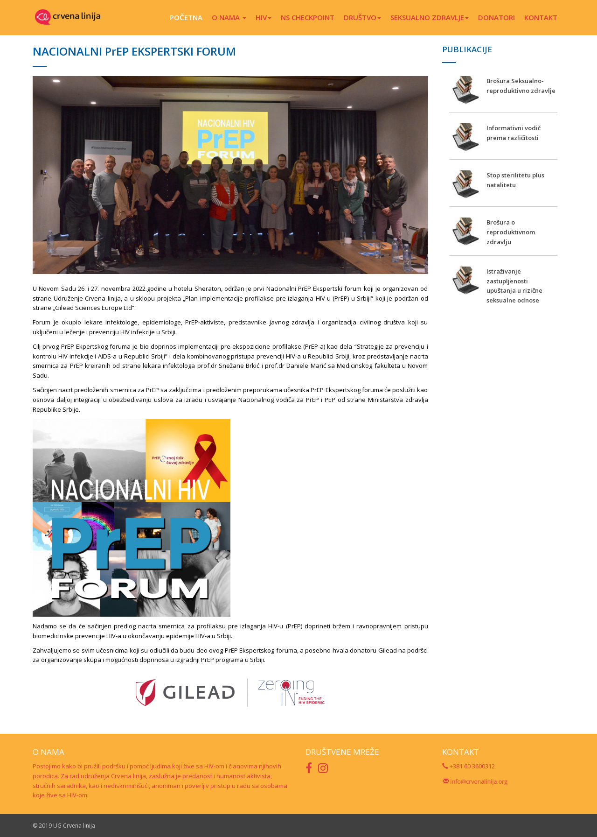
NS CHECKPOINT (307, 17)
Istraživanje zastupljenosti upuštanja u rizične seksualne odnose (514, 285)
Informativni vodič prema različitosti (513, 133)
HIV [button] (263, 17)
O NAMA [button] (229, 17)
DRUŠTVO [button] (362, 17)
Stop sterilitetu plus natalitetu (515, 180)
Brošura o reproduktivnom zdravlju (510, 232)
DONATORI (496, 17)
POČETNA (186, 17)
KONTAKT (540, 17)
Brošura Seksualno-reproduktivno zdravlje (520, 86)
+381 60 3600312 (468, 766)
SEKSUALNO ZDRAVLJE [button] (429, 17)
